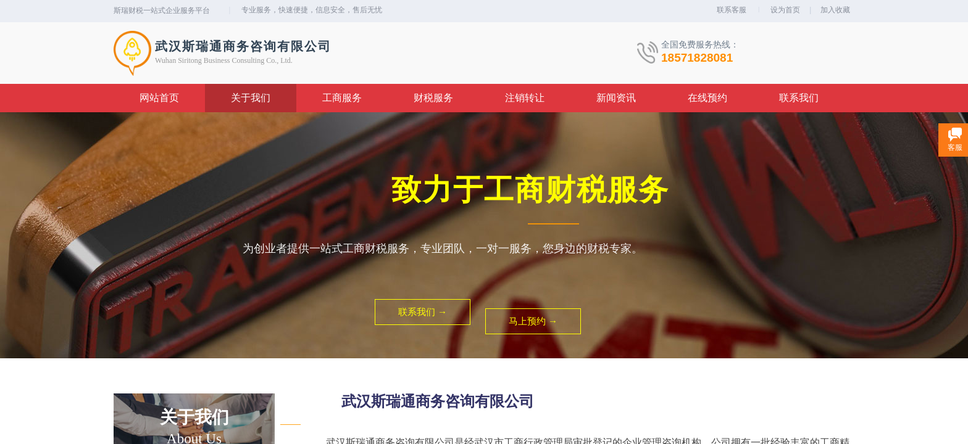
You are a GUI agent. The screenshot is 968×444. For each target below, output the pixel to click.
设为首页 (785, 10)
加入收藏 (835, 10)
